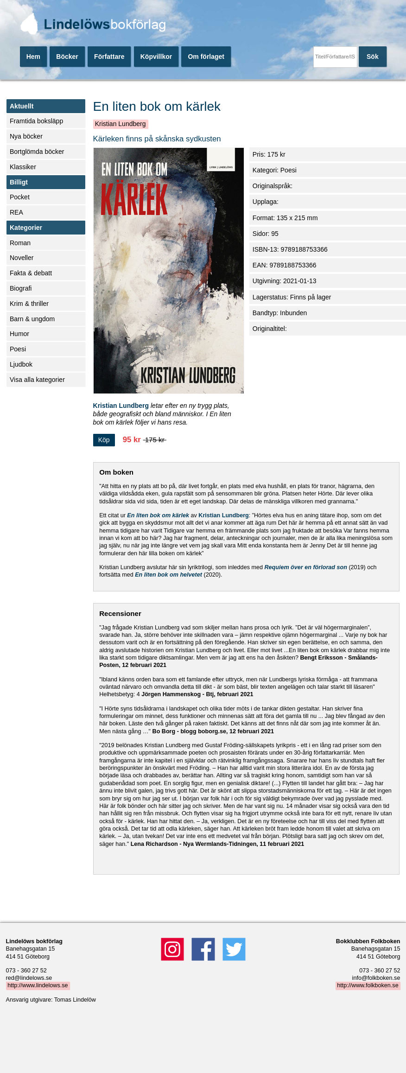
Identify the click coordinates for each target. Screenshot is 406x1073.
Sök (373, 56)
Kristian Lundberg (120, 124)
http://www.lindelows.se (37, 986)
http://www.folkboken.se (367, 986)
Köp (104, 440)
